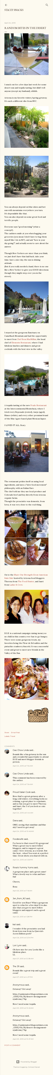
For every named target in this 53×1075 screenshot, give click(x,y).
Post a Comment (12, 1045)
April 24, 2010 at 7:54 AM (23, 766)
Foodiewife (18, 839)
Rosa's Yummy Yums (23, 867)
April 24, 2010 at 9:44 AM (23, 813)
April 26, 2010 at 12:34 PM (23, 938)
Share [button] (6, 732)
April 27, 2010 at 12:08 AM (23, 959)
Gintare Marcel (34, 1067)
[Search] (47, 4)
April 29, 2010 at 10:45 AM (23, 1008)
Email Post (15, 732)
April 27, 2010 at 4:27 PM (23, 977)
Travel (12, 736)
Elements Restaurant (21, 342)
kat (14, 924)
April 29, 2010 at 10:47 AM (23, 1039)
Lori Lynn (17, 945)
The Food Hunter (26, 581)
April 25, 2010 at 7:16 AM (22, 891)
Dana (15, 820)
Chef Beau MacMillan (26, 339)
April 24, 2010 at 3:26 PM (23, 860)
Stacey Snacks (13, 10)
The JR (16, 966)
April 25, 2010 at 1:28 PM (22, 917)
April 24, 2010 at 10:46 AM (23, 831)
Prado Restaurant (38, 405)
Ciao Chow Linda (21, 750)
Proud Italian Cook (22, 792)
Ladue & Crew (16, 585)
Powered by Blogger (26, 1061)
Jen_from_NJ (19, 898)
